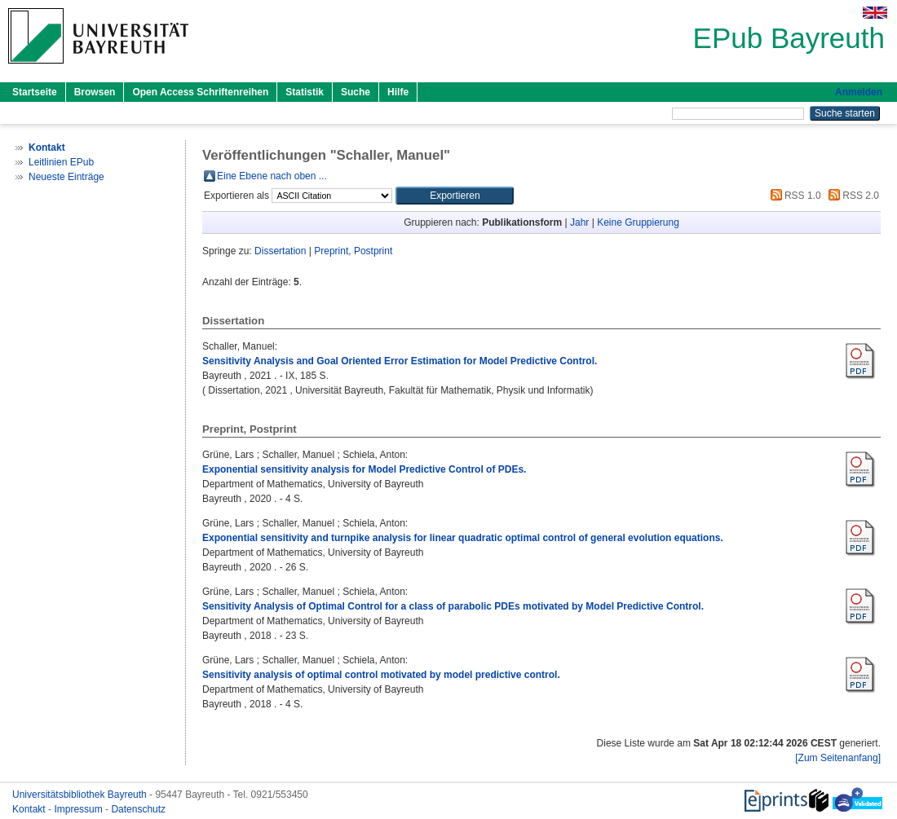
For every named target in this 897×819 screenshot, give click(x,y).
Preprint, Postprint (353, 251)
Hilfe (398, 92)
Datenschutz (138, 809)
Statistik (304, 92)
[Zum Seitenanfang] (838, 758)
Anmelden (858, 92)
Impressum (79, 809)
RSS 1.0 (793, 195)
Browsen (95, 92)
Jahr (579, 222)
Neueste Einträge (66, 177)
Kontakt (30, 809)
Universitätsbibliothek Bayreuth (80, 794)
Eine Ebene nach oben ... (272, 176)
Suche (355, 92)
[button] (454, 196)
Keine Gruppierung (638, 222)
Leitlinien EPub (61, 162)
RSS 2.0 (851, 195)
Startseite (34, 92)
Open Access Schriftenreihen (200, 92)
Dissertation (280, 251)
